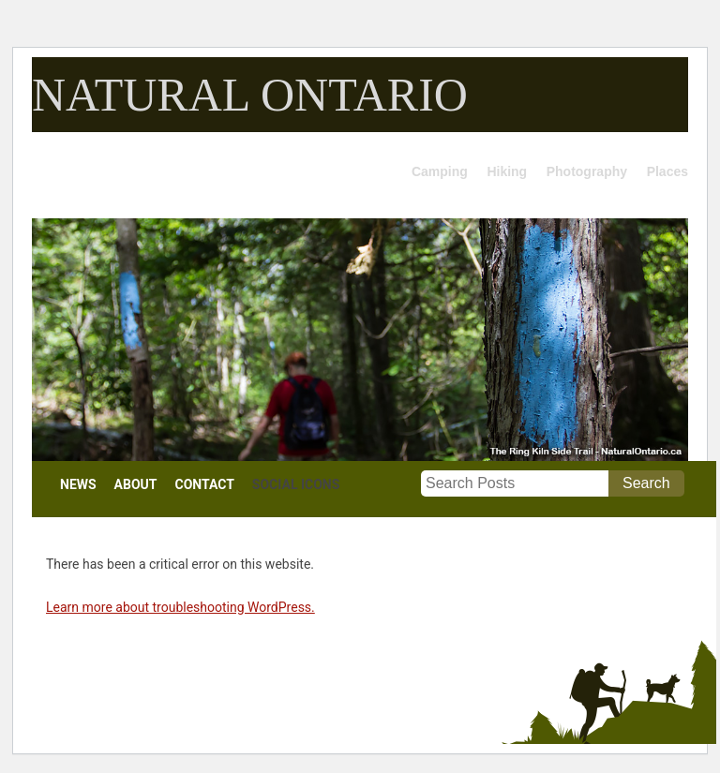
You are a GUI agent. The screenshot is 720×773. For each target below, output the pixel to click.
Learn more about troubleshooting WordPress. (180, 607)
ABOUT (136, 484)
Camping (440, 171)
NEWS (78, 484)
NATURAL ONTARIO (250, 94)
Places (667, 171)
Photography (587, 171)
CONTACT (204, 484)
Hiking (507, 171)
